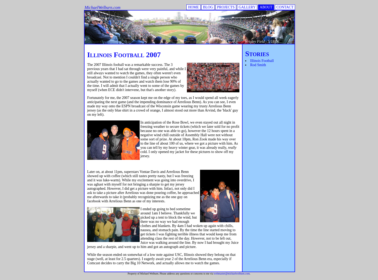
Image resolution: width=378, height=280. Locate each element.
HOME (193, 7)
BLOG (208, 7)
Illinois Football (262, 61)
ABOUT (266, 7)
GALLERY (247, 7)
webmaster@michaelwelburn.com (232, 273)
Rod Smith (258, 65)
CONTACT (284, 7)
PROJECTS (226, 7)
